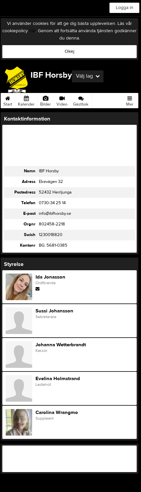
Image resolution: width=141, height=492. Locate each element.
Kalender (26, 100)
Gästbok (81, 100)
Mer (129, 100)
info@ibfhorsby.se (55, 213)
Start (7, 100)
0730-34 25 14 (52, 202)
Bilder (45, 100)
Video (61, 100)
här (32, 31)
